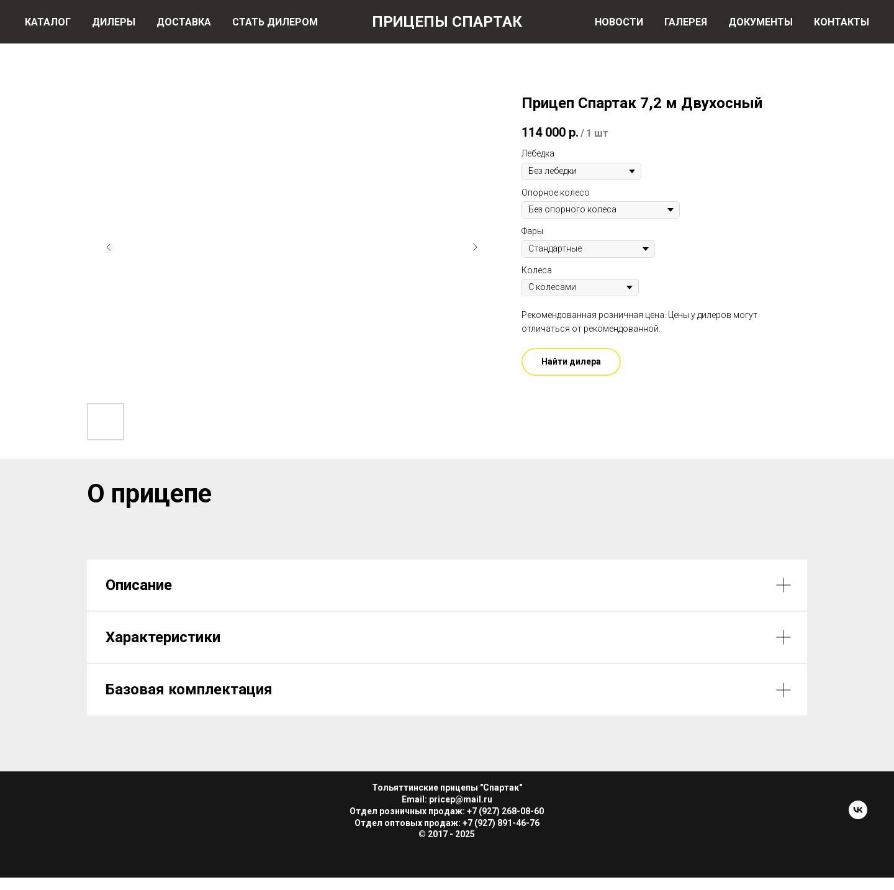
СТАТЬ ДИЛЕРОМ (275, 22)
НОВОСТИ (619, 22)
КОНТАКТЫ (841, 22)
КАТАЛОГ (48, 22)
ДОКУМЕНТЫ (760, 22)
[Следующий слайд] (475, 247)
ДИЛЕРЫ (113, 22)
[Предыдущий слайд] (108, 247)
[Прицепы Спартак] (858, 816)
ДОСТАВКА (183, 22)
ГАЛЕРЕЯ (685, 22)
